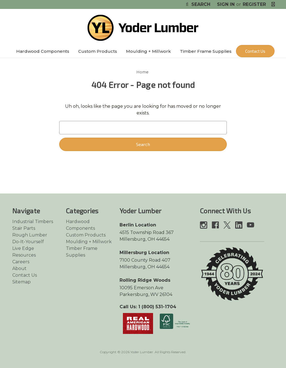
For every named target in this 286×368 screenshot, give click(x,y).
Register (254, 4)
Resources (24, 255)
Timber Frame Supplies (206, 51)
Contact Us (255, 51)
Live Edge (23, 248)
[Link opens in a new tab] (138, 323)
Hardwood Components (42, 51)
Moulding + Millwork (148, 51)
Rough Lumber (29, 235)
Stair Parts (23, 228)
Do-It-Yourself (28, 241)
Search (197, 4)
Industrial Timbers (32, 221)
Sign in (226, 4)
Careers (20, 261)
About (19, 268)
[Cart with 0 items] (273, 4)
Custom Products (97, 51)
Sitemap (21, 282)
